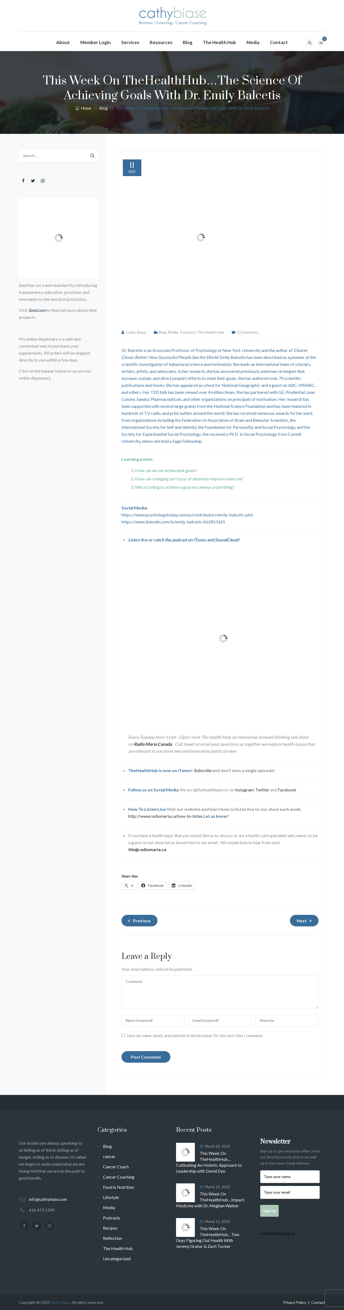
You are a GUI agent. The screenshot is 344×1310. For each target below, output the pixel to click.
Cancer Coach (116, 1166)
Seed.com (37, 310)
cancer (109, 1156)
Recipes (110, 1227)
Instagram (244, 789)
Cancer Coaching (118, 1176)
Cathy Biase (136, 332)
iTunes (200, 539)
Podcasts (188, 332)
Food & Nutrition (118, 1187)
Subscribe (203, 770)
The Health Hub (219, 42)
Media (252, 42)
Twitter (262, 789)
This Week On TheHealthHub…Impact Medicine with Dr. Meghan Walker (210, 1199)
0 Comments (248, 332)
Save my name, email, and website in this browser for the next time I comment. (195, 1035)
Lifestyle (111, 1197)
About (63, 42)
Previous (138, 920)
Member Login (95, 42)
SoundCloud (226, 539)
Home (83, 108)
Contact (279, 42)
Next (305, 920)
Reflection (112, 1238)
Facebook (287, 789)
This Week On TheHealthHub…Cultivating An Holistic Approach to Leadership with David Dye (209, 1162)
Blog (187, 42)
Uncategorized (117, 1258)
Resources (161, 42)
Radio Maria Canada (153, 744)
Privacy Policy (294, 1302)
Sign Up (269, 1210)
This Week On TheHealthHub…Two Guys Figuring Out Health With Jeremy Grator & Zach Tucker (207, 1237)
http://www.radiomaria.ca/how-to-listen (165, 816)
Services (130, 42)
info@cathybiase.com (48, 1199)
